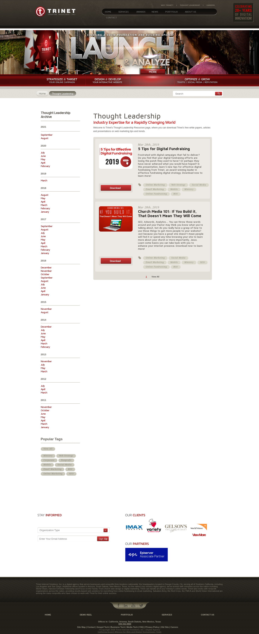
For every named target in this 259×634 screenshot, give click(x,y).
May (43, 159)
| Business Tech (117, 627)
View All (48, 448)
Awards (140, 11)
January (45, 211)
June (43, 155)
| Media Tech (131, 627)
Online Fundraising (156, 193)
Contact (111, 17)
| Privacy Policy (151, 627)
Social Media (65, 464)
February (45, 166)
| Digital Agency (152, 630)
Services (123, 11)
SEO (71, 473)
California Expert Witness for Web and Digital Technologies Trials (129, 632)
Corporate (49, 460)
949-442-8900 (124, 624)
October (45, 274)
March (44, 180)
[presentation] (88, 519)
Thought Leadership (190, 5)
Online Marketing (53, 473)
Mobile (47, 464)
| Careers (173, 627)
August (44, 138)
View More (199, 535)
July (43, 152)
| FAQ (141, 627)
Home (108, 11)
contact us (207, 615)
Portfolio (171, 11)
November (46, 270)
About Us (190, 11)
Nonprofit (66, 460)
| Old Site (164, 627)
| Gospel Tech (102, 627)
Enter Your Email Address (53, 538)
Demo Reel (86, 615)
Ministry (48, 455)
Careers (210, 5)
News (155, 11)
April (43, 162)
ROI (70, 469)
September (46, 134)
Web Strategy (66, 455)
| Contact (90, 627)
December (46, 267)
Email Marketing (53, 469)
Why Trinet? (167, 5)
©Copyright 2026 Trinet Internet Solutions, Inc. (122, 630)
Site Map (81, 627)
